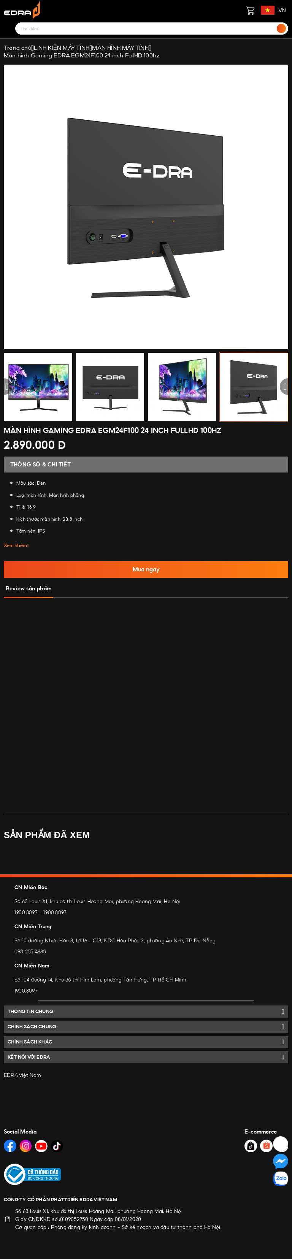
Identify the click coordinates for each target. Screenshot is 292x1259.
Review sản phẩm (28, 588)
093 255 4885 (30, 951)
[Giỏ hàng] (250, 10)
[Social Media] (10, 1146)
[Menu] (8, 28)
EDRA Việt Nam (22, 1075)
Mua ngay (146, 569)
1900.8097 (26, 912)
